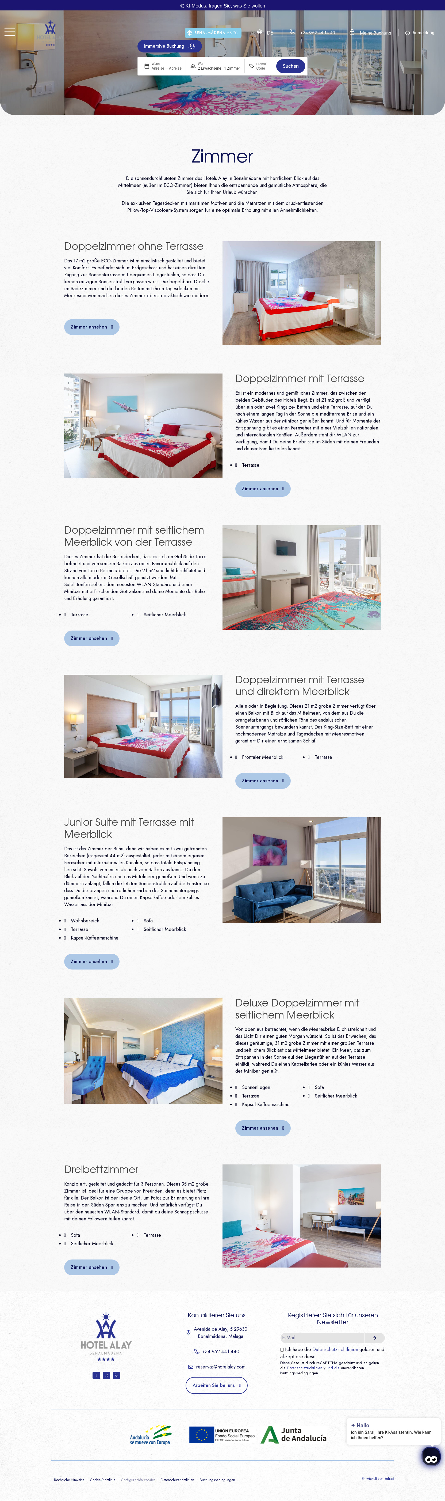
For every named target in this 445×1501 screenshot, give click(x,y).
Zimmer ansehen (89, 326)
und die (333, 1368)
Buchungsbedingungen (217, 1480)
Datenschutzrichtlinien (335, 1349)
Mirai (389, 1478)
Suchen (291, 66)
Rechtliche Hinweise (69, 1480)
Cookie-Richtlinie (102, 1480)
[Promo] (264, 68)
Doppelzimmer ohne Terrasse (134, 247)
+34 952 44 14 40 (317, 32)
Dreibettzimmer (101, 1170)
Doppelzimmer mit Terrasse (300, 379)
